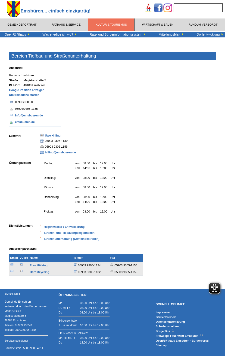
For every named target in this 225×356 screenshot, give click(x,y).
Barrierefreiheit (166, 317)
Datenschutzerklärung (170, 321)
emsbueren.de (25, 122)
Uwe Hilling (52, 135)
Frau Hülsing (38, 265)
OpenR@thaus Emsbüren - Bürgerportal (182, 340)
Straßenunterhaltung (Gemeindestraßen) (71, 238)
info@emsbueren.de (29, 115)
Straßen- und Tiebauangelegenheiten (69, 232)
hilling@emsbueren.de (60, 152)
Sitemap (161, 345)
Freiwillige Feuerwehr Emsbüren (179, 336)
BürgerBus (165, 331)
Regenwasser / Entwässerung (64, 226)
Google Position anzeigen (26, 90)
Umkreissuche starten (24, 95)
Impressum (163, 312)
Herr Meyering (39, 272)
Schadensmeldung (168, 326)
